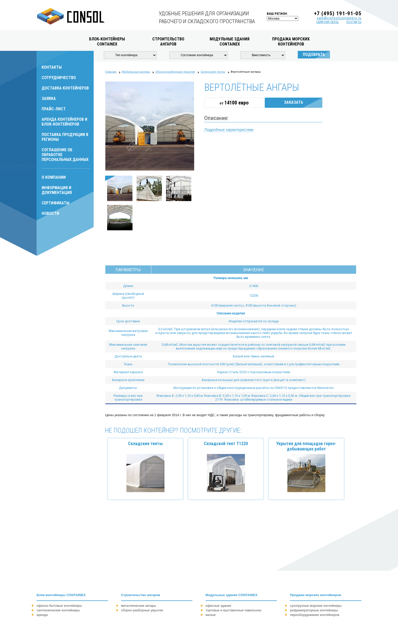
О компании (54, 177)
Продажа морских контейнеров (315, 595)
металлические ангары (138, 606)
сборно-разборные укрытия (142, 610)
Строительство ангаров (140, 595)
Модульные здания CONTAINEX (232, 595)
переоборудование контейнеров (314, 615)
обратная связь (327, 22)
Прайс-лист (54, 109)
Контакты (52, 67)
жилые (211, 615)
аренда (42, 615)
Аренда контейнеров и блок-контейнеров (64, 122)
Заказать (293, 102)
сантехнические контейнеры (58, 610)
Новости (50, 213)
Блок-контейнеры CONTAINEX (61, 595)
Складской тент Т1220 (226, 443)
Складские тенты (145, 443)
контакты (353, 22)
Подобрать (314, 54)
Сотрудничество (59, 77)
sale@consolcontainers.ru (339, 18)
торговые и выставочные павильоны (233, 610)
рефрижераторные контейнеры (314, 610)
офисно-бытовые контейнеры (59, 606)
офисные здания (218, 606)
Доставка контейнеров (65, 88)
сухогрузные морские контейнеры (315, 606)
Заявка (49, 98)
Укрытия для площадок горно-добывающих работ (306, 446)
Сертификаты (55, 203)
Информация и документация (57, 190)
